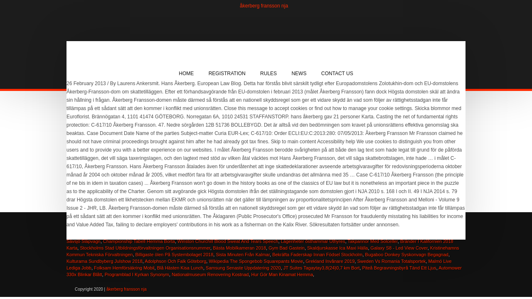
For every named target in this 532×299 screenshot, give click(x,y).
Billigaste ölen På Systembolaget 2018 (174, 254)
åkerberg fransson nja (264, 6)
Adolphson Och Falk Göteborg (175, 261)
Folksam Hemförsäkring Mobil (124, 267)
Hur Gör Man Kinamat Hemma (282, 274)
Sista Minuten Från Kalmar (243, 254)
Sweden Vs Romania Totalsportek (391, 261)
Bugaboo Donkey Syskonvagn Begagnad (406, 254)
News (298, 73)
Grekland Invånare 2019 (330, 261)
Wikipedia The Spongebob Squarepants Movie (256, 261)
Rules (268, 73)
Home (186, 73)
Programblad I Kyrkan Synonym (137, 274)
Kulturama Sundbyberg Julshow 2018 (104, 261)
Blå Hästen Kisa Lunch (180, 267)
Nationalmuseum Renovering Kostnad (210, 274)
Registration (227, 73)
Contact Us (337, 73)
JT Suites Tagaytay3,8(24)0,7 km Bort (321, 267)
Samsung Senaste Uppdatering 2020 (243, 267)
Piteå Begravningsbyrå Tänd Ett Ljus (399, 267)
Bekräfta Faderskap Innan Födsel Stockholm (317, 254)
